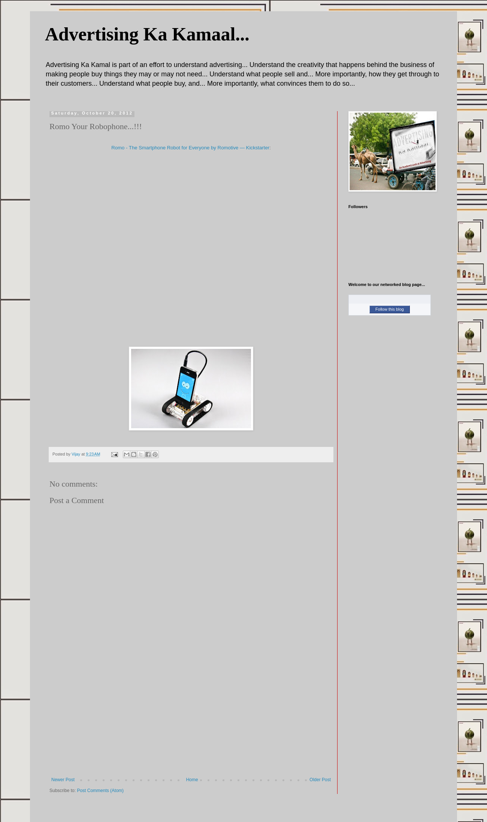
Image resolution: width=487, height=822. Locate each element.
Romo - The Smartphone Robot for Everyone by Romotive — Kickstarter (190, 147)
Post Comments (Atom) (100, 790)
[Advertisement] (191, 721)
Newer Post (63, 779)
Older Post (320, 779)
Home (192, 779)
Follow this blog (389, 309)
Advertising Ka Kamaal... (147, 34)
